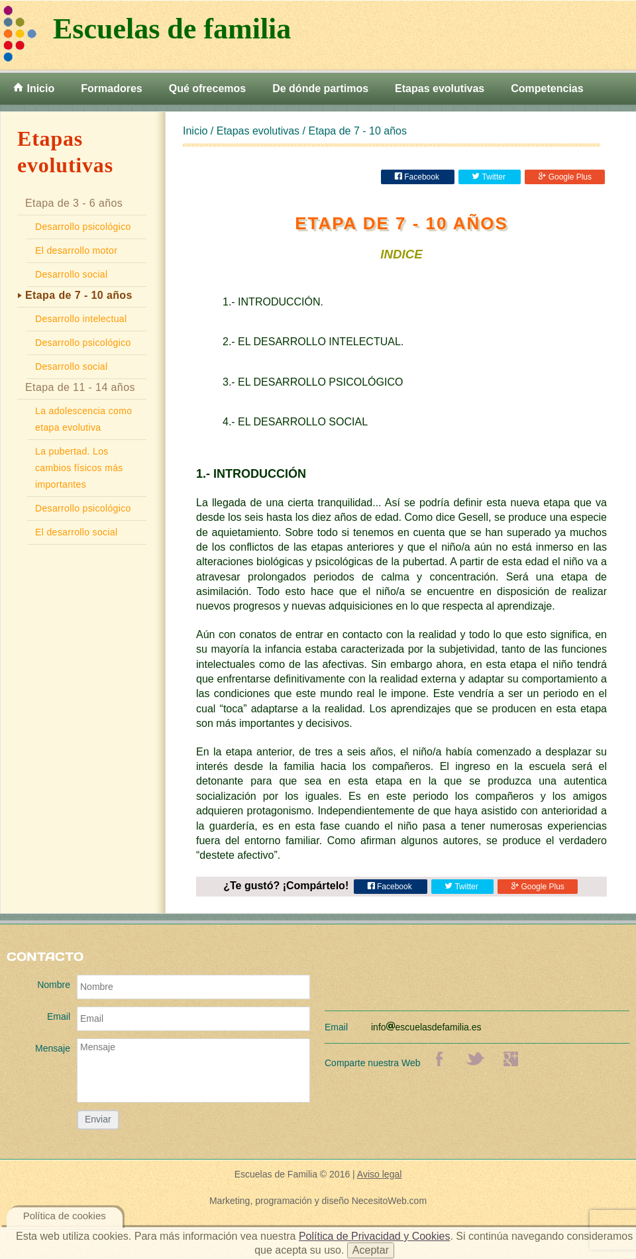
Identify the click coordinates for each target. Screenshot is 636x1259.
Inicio (33, 88)
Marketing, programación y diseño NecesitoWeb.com (318, 1200)
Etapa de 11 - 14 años (80, 387)
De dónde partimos (320, 88)
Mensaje (52, 1048)
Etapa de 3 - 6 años (74, 203)
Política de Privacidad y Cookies (374, 1236)
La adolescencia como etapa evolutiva (83, 419)
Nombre (53, 984)
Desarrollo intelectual (81, 318)
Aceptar (370, 1250)
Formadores (111, 88)
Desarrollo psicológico (83, 226)
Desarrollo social (71, 274)
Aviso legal (379, 1174)
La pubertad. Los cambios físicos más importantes (79, 468)
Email (58, 1016)
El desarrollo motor (76, 250)
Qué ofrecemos (207, 88)
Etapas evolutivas (439, 88)
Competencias (547, 88)
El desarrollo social (76, 532)
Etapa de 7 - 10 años (78, 295)
